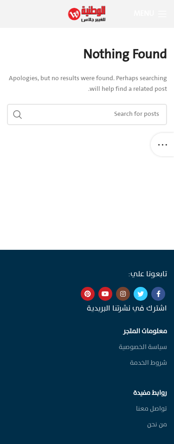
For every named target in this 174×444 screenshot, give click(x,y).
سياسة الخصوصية (143, 347)
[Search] (87, 114)
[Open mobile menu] (150, 14)
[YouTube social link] (105, 294)
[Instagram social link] (123, 294)
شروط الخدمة (148, 363)
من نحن (157, 424)
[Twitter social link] (141, 294)
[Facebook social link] (158, 294)
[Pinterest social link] (88, 294)
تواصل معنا (151, 409)
